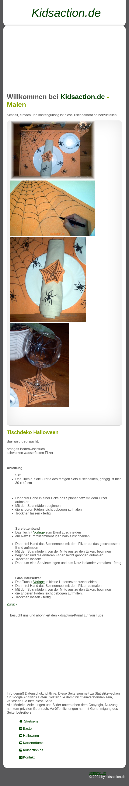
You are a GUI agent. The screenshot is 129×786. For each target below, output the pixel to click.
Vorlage (39, 532)
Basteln (26, 728)
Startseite (28, 721)
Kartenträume (31, 743)
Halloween (29, 736)
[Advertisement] (64, 58)
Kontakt (27, 757)
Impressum (97, 773)
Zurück (12, 604)
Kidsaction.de (31, 750)
